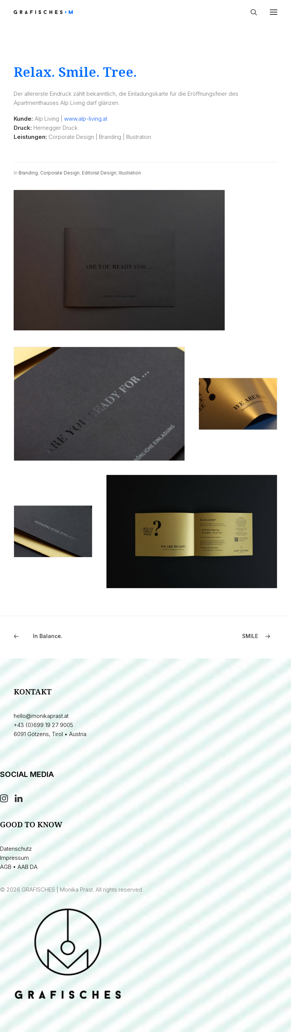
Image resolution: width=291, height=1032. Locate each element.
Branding (28, 173)
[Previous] (66, 636)
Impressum (14, 857)
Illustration (130, 173)
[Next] (224, 636)
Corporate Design (60, 173)
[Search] (250, 12)
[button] (273, 12)
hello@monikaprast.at (41, 715)
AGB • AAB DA (19, 866)
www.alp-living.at (85, 118)
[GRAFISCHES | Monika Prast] (71, 12)
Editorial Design (99, 173)
